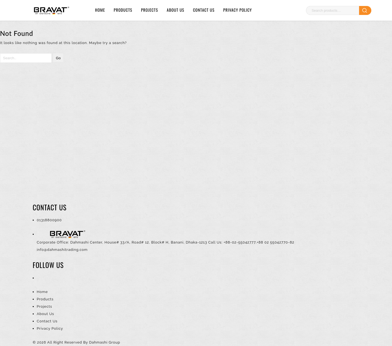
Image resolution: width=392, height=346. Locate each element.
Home (100, 10)
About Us (175, 10)
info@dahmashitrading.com (62, 250)
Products (123, 10)
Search (365, 10)
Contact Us (204, 10)
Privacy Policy (237, 10)
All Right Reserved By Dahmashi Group (83, 342)
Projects (149, 10)
